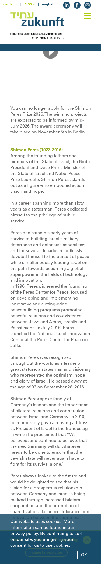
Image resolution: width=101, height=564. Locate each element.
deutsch (10, 4)
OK (84, 555)
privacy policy (24, 533)
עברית (29, 4)
